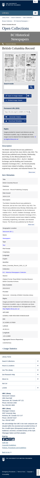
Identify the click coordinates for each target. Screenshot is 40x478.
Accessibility (5, 474)
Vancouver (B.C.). (8, 231)
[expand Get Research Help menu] (38, 374)
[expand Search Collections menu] (38, 361)
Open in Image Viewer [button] (14, 96)
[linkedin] (6, 439)
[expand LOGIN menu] (38, 388)
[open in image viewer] (9, 60)
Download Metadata (15, 121)
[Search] (31, 87)
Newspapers (6, 238)
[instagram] (10, 439)
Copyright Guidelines (9, 445)
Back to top (7, 452)
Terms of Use (21, 471)
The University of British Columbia (14, 4)
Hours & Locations (8, 365)
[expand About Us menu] (38, 379)
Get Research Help (8, 374)
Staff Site (5, 442)
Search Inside (9, 84)
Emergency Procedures (8, 471)
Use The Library (7, 370)
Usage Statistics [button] (9, 349)
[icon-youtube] (13, 439)
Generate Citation (13, 117)
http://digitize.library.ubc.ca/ (11, 309)
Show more (32, 172)
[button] (11, 452)
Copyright (29, 471)
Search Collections (8, 361)
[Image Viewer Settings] (29, 96)
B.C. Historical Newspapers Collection (14, 272)
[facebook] (3, 439)
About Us (5, 379)
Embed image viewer (14, 100)
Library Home (6, 357)
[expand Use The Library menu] (38, 370)
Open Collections (15, 28)
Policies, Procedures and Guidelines (14, 448)
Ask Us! (4, 383)
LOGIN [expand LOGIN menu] (4, 388)
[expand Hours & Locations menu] (38, 366)
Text (4, 245)
